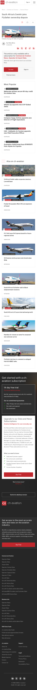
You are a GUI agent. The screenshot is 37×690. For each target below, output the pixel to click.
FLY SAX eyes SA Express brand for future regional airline (17, 234)
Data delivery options (8, 635)
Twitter (16, 678)
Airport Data (5, 564)
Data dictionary (6, 638)
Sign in (28, 2)
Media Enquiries (6, 657)
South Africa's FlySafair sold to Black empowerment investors (16, 288)
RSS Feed (33, 48)
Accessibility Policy (24, 664)
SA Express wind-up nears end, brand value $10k (18, 259)
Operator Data (6, 562)
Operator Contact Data (8, 567)
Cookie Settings (23, 646)
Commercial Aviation (12, 9)
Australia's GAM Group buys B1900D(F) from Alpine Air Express (18, 145)
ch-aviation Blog (6, 649)
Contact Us (5, 662)
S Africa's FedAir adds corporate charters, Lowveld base (17, 180)
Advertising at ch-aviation (9, 652)
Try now (10, 69)
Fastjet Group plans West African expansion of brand (18, 205)
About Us (4, 646)
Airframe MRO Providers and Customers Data (14, 591)
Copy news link (29, 48)
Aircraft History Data (8, 583)
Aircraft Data (5, 578)
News (3, 9)
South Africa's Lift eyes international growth (18, 312)
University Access (7, 654)
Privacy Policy (22, 659)
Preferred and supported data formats (12, 632)
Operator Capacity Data (8, 572)
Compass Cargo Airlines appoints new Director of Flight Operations (18, 119)
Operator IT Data (6, 575)
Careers (4, 660)
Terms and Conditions (24, 656)
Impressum (22, 661)
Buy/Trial (18, 474)
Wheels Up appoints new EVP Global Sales (17, 105)
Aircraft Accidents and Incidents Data (12, 588)
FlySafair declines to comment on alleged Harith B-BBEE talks (17, 360)
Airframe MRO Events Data (9, 594)
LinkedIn (17, 48)
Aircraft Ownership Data (9, 580)
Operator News (6, 559)
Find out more (10, 75)
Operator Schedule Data (9, 570)
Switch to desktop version (18, 495)
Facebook (25, 48)
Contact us (18, 483)
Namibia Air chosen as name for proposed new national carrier (17, 336)
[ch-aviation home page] (9, 2)
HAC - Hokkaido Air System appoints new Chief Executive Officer (17, 132)
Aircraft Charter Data (8, 586)
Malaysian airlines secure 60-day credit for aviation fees (18, 92)
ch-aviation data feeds (8, 630)
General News (24, 9)
